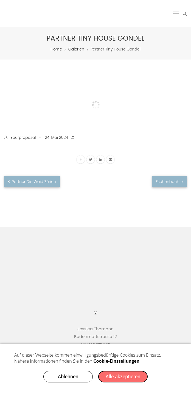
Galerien (76, 49)
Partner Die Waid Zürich (32, 181)
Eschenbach (169, 181)
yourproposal (23, 137)
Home (56, 49)
